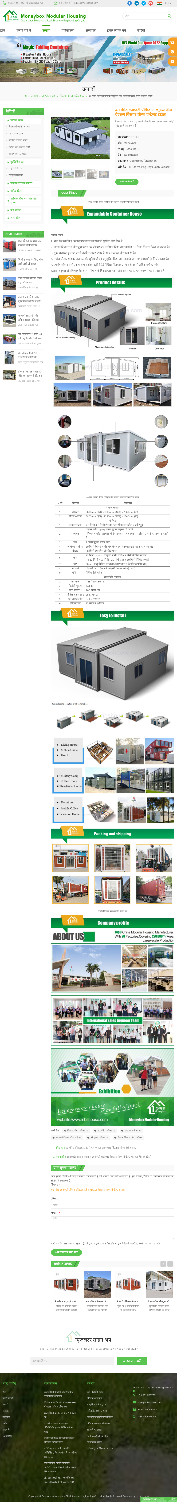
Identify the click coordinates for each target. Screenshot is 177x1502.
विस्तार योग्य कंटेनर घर (72, 96)
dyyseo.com (142, 1496)
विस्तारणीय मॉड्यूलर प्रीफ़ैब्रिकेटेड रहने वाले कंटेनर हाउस (160, 1301)
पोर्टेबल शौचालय (94, 1398)
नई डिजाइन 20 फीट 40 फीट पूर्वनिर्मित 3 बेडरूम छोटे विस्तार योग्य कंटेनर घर (30, 337)
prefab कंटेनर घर (131, 1130)
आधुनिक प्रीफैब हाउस (96, 1404)
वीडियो (141, 30)
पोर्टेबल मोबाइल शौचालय (98, 1423)
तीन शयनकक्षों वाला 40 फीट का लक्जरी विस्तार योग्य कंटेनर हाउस (30, 374)
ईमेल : (55, 1199)
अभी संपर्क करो (127, 181)
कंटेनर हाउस (49, 96)
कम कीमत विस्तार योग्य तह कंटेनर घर (30, 281)
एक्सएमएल (8, 1436)
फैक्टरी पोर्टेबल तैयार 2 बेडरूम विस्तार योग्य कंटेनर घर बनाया (129, 1301)
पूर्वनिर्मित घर (16, 162)
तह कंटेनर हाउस (14, 133)
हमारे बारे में (24, 30)
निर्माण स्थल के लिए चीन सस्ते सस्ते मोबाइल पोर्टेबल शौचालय (30, 262)
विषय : (55, 1185)
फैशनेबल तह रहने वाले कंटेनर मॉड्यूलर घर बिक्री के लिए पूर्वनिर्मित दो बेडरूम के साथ (67, 1301)
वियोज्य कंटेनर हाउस (16, 140)
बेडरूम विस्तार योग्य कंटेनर (128, 1137)
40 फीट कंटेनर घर (104, 1130)
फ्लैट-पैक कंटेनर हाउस (18, 147)
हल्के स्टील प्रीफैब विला (97, 1436)
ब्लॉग (5, 1423)
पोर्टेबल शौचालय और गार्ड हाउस (23, 201)
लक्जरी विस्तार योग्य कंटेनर (67, 1137)
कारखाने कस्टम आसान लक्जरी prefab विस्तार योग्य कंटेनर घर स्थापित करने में (108, 1157)
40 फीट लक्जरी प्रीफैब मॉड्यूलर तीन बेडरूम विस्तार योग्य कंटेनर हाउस (88, 1190)
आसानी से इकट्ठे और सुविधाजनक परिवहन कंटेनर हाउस (28, 318)
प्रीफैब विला (16, 191)
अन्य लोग (15, 218)
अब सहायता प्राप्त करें (66, 1252)
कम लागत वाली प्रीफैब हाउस (100, 1417)
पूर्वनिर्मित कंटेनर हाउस (97, 1411)
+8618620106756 (35, 3)
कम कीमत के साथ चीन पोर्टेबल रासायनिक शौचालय (29, 243)
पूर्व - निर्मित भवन (95, 1392)
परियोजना (68, 30)
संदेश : (55, 1213)
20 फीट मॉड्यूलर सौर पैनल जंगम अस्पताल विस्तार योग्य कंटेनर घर (101, 1148)
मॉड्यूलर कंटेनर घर (97, 1137)
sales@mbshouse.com (86, 3)
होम (2, 30)
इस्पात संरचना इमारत (21, 183)
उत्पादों (46, 30)
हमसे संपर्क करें (116, 30)
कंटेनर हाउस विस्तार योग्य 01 (100, 1448)
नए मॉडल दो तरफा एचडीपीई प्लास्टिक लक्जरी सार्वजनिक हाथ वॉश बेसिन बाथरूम (29, 355)
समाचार (91, 30)
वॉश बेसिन (15, 210)
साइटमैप (6, 1430)
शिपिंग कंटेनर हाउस (16, 154)
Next (170, 1264)
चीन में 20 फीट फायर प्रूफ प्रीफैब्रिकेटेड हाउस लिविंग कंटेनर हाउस (29, 299)
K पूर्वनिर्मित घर (14, 168)
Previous (163, 1264)
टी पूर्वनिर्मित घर (14, 175)
